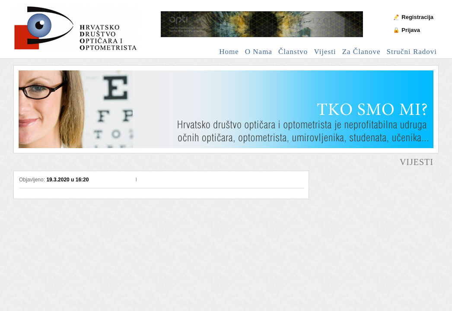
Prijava (410, 30)
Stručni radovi (412, 52)
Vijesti (325, 52)
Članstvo (293, 52)
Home (229, 52)
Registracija (417, 17)
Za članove (361, 52)
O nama (258, 52)
